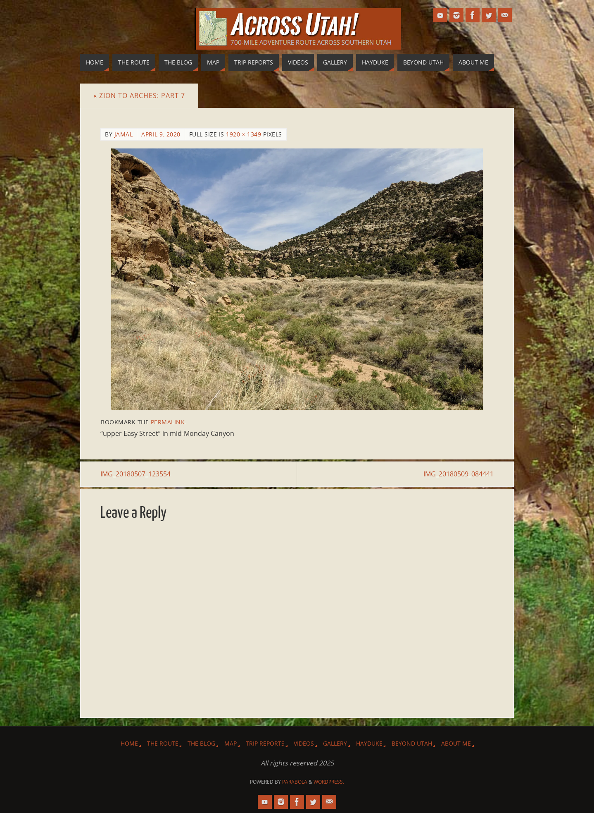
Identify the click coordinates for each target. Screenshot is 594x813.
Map (230, 743)
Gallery (335, 743)
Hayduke (369, 743)
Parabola (294, 781)
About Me (456, 743)
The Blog (201, 743)
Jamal (123, 134)
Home (129, 743)
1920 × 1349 (243, 134)
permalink (168, 422)
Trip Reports (265, 743)
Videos (304, 743)
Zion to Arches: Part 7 (139, 95)
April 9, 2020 (161, 134)
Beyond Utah (412, 743)
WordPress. (329, 781)
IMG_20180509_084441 (458, 473)
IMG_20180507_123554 (135, 473)
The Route (162, 743)
